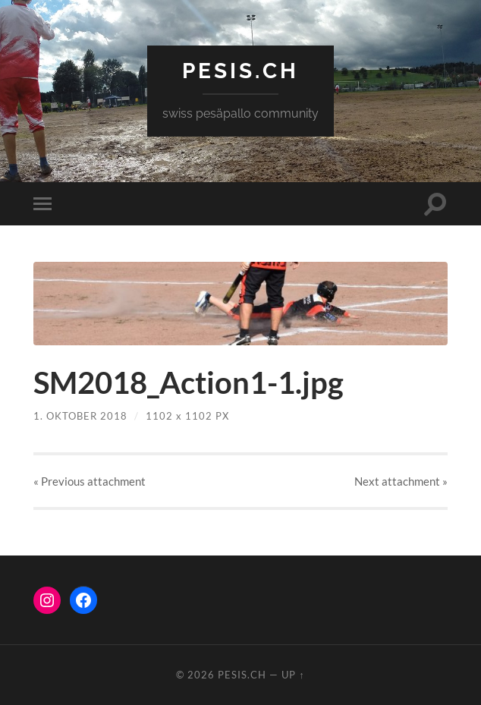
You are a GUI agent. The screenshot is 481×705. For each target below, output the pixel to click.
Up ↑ (292, 675)
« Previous (89, 481)
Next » (401, 481)
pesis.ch (240, 70)
